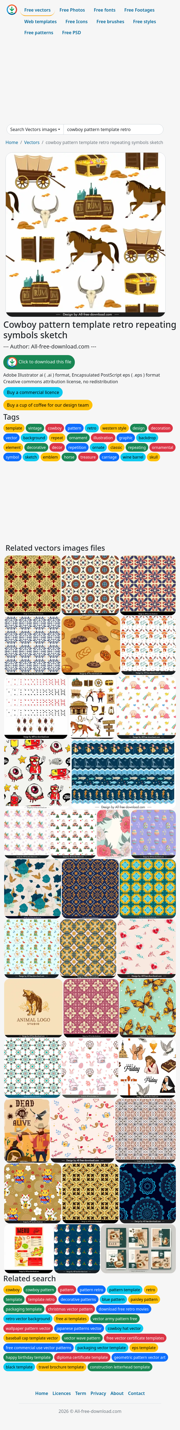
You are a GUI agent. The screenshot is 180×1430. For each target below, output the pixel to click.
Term (80, 1393)
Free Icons (76, 21)
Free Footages (139, 10)
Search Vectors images (33, 129)
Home (12, 142)
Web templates (40, 21)
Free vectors (37, 10)
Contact (136, 1393)
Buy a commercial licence (33, 392)
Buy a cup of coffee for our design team (48, 405)
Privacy (98, 1393)
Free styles (144, 21)
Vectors (31, 142)
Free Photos (72, 10)
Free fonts (105, 10)
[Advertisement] (90, 81)
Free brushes (110, 21)
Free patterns (38, 33)
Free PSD (71, 33)
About (116, 1393)
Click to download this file (39, 362)
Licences (61, 1393)
